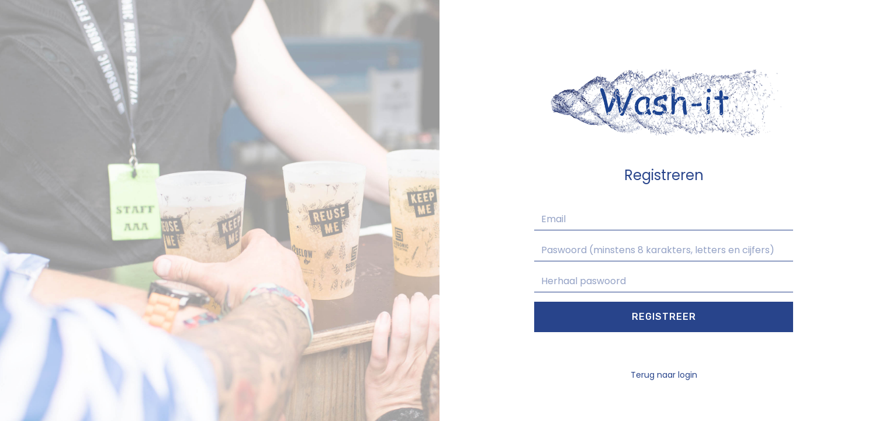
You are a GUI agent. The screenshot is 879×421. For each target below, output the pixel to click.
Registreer (664, 316)
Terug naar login (664, 375)
